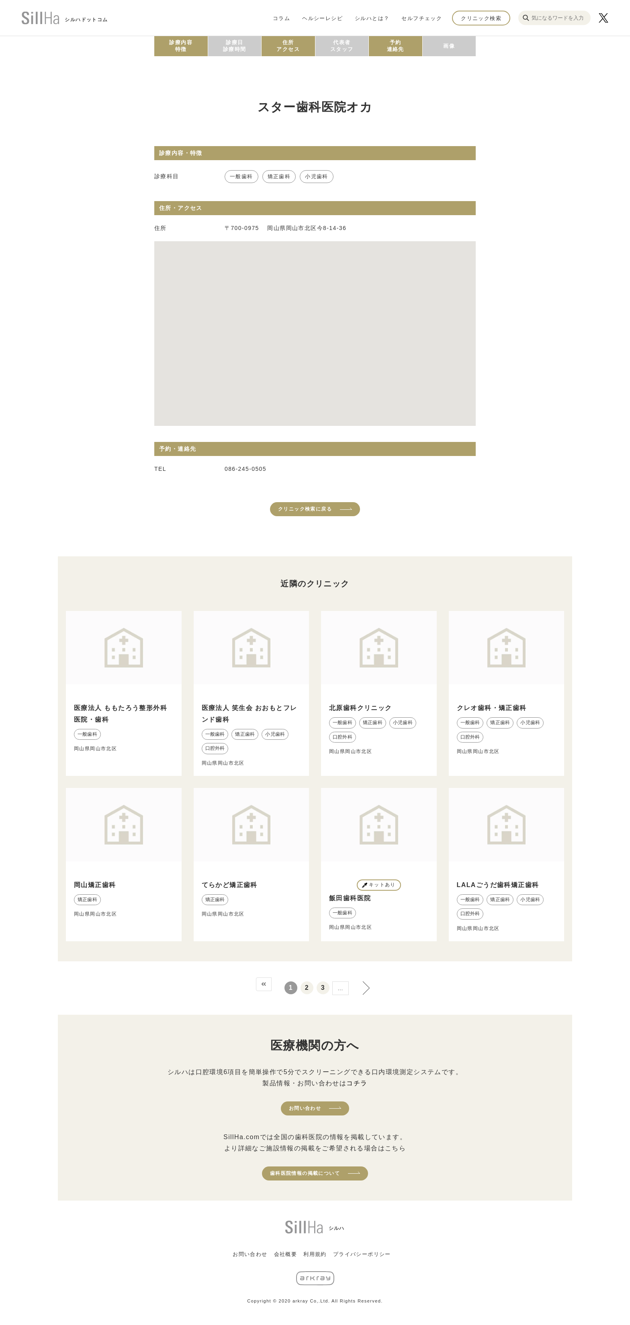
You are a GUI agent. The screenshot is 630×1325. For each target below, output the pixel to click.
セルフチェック (421, 18)
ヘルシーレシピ (322, 18)
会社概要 (285, 1254)
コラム (281, 18)
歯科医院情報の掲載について (305, 1173)
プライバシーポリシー (362, 1254)
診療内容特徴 (180, 45)
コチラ (356, 1083)
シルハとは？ (372, 18)
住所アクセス (288, 45)
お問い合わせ (305, 1108)
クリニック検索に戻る (305, 509)
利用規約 (315, 1254)
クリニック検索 (481, 18)
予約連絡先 (395, 45)
